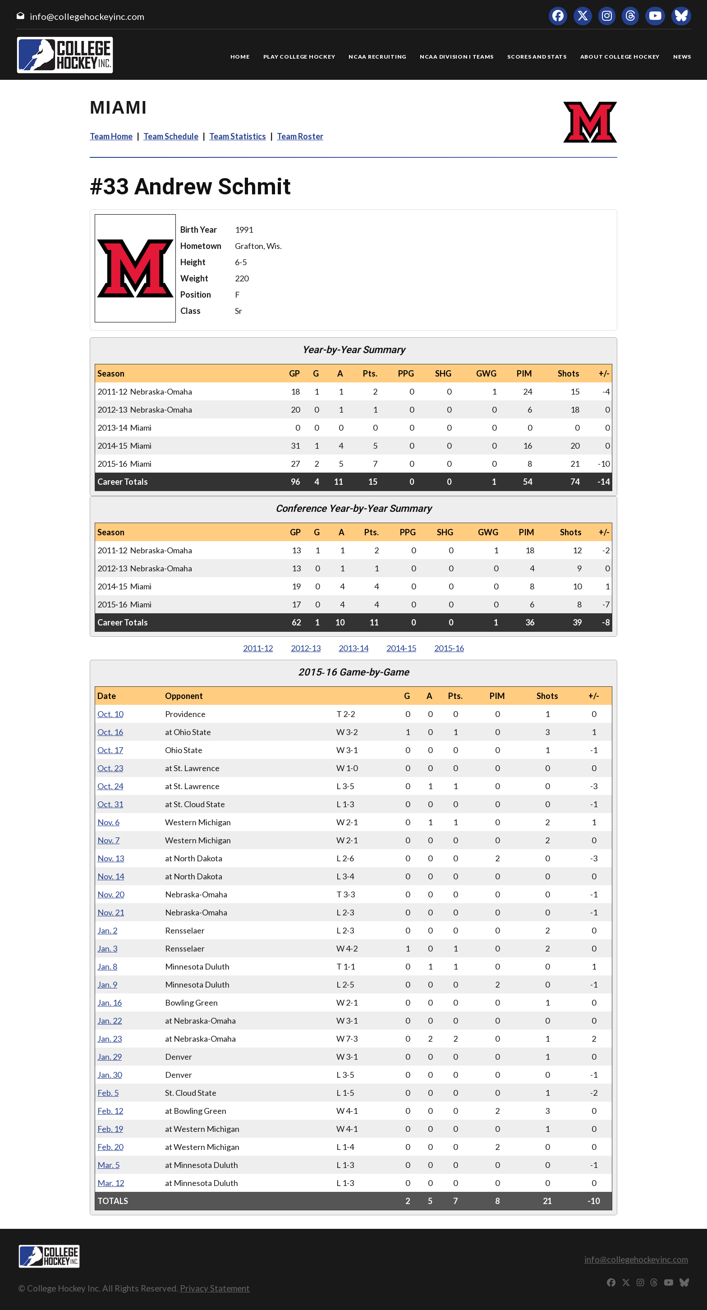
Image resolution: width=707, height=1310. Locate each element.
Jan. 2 (107, 930)
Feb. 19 (110, 1129)
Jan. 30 (109, 1075)
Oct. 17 (110, 750)
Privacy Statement (215, 1288)
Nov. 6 (108, 822)
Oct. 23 (110, 768)
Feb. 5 (108, 1093)
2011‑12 (258, 648)
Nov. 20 (110, 894)
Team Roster (300, 136)
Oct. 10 (110, 714)
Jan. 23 (109, 1038)
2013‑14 (353, 648)
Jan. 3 (107, 948)
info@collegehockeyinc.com (87, 16)
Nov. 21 (110, 912)
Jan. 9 (107, 984)
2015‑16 (449, 648)
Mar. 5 (108, 1165)
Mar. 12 (110, 1183)
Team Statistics (237, 136)
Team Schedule (170, 136)
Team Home (111, 136)
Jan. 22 (109, 1020)
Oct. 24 (110, 786)
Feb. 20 (110, 1147)
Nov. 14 (110, 876)
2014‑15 (401, 648)
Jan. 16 (109, 1002)
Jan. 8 (107, 966)
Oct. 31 (110, 804)
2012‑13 (306, 648)
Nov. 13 (110, 858)
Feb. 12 (110, 1111)
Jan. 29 (109, 1057)
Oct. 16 (110, 732)
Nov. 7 (108, 840)
